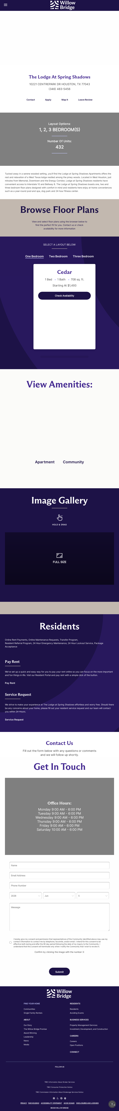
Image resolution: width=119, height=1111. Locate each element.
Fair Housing (33, 1103)
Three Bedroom (83, 256)
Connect (74, 1052)
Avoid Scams (69, 1103)
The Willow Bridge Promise (35, 1029)
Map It (65, 99)
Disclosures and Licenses (87, 1103)
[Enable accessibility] (112, 1104)
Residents (74, 1009)
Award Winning (30, 1033)
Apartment (45, 462)
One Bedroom (34, 257)
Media (26, 1044)
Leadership (28, 1037)
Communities (29, 1009)
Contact (30, 99)
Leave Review (85, 99)
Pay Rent (10, 683)
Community (73, 462)
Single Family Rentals (33, 1013)
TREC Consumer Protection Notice (59, 1087)
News (26, 1040)
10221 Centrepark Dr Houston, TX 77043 (59, 84)
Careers (73, 1041)
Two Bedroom (58, 256)
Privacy (23, 1103)
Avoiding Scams (77, 1013)
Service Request (14, 719)
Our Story (28, 1025)
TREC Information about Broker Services (59, 1082)
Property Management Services (83, 1025)
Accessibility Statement (51, 1103)
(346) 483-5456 (59, 89)
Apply (48, 99)
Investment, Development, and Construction (89, 1029)
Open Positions (76, 1045)
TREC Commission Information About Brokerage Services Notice (59, 1092)
